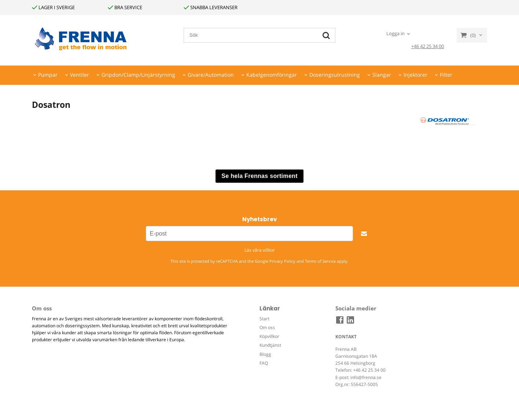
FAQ (264, 363)
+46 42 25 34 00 (427, 46)
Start (264, 319)
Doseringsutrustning (334, 74)
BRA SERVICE (125, 7)
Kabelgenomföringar (271, 74)
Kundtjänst (270, 345)
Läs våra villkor (259, 250)
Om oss (267, 327)
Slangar (381, 74)
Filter (446, 74)
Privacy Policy (282, 261)
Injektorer (415, 74)
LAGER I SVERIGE (53, 7)
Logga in (395, 33)
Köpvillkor (269, 336)
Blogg (265, 354)
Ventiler (79, 74)
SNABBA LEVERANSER (211, 7)
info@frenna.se (366, 377)
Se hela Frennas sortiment (259, 176)
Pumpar (48, 74)
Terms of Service (320, 261)
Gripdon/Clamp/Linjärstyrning (138, 74)
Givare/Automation (211, 74)
